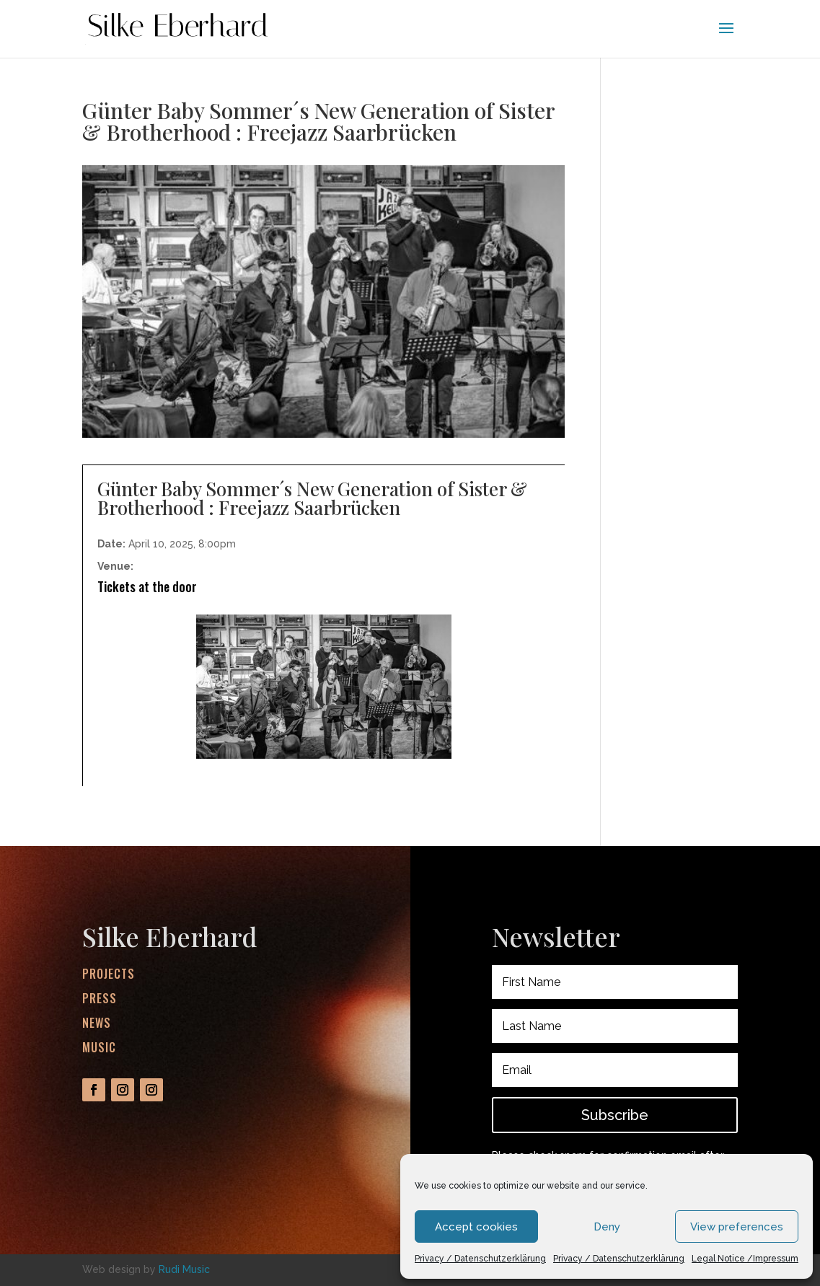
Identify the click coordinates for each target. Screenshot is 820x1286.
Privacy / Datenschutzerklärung (480, 1259)
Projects (110, 979)
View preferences (736, 1226)
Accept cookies (476, 1226)
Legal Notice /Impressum (745, 1259)
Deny (607, 1226)
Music (99, 1048)
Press (100, 1001)
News (97, 1024)
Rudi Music (184, 1269)
